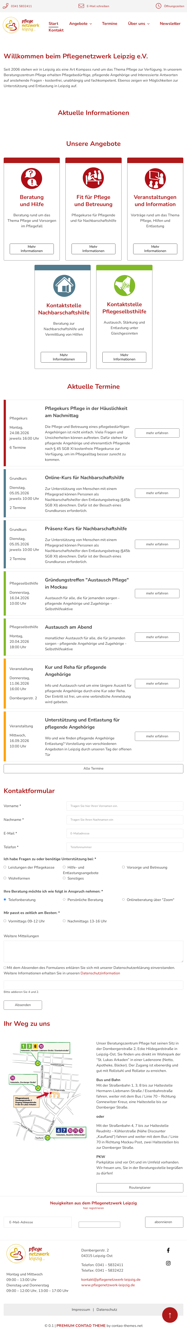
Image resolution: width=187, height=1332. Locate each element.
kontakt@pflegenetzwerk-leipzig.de (111, 1279)
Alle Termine (93, 768)
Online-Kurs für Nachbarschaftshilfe (84, 477)
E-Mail (10, 833)
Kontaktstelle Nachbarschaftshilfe (63, 309)
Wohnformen (19, 878)
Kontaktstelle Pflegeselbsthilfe (124, 308)
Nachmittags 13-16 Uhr (87, 921)
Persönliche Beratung (85, 899)
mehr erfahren (157, 432)
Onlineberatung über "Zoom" (150, 899)
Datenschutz (107, 1309)
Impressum (81, 1309)
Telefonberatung (22, 899)
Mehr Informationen (32, 248)
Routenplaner (140, 1187)
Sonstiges (76, 878)
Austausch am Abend (68, 627)
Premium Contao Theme (81, 1325)
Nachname (14, 819)
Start (53, 23)
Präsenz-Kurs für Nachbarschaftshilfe (86, 528)
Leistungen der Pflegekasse (31, 867)
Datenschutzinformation (100, 973)
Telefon (11, 846)
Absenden (23, 1005)
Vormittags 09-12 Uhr (26, 921)
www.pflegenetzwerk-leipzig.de (108, 1284)
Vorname (12, 805)
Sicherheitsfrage (108, 1219)
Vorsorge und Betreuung (147, 867)
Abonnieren (163, 1222)
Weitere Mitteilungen (21, 935)
